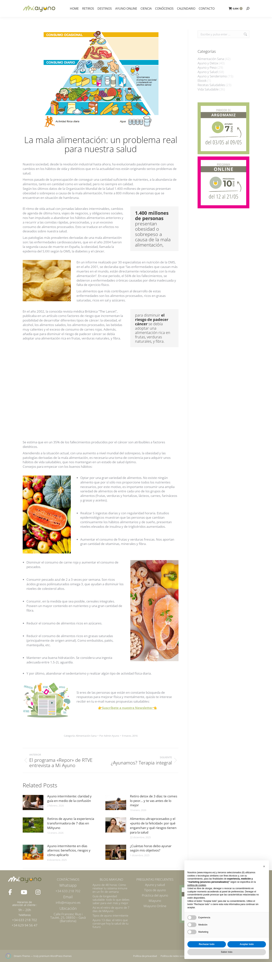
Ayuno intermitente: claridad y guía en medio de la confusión (69, 798)
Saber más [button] (227, 952)
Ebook (202, 80)
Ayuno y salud (155, 885)
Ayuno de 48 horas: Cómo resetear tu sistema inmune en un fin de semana (110, 888)
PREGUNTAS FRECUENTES (154, 879)
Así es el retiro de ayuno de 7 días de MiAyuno (111, 909)
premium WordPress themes (55, 956)
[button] (264, 866)
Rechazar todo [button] (207, 944)
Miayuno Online (155, 906)
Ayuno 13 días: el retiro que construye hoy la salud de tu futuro (110, 923)
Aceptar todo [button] (247, 944)
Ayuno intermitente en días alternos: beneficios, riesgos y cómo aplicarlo (68, 850)
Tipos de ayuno (155, 890)
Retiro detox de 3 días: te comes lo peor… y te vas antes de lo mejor (153, 800)
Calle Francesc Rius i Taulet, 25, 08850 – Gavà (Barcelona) (68, 917)
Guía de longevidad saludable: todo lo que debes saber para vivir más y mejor (111, 899)
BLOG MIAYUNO (111, 879)
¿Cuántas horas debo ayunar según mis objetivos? (151, 848)
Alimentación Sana (86, 735)
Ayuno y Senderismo (212, 76)
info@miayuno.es (68, 902)
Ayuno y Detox (208, 63)
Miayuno (155, 900)
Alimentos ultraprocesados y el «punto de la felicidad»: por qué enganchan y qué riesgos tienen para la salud (153, 825)
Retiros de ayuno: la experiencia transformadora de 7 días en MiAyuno (70, 823)
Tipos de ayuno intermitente (110, 915)
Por (109, 735)
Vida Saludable (208, 89)
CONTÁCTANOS (68, 879)
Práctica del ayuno (155, 895)
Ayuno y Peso (207, 67)
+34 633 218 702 (68, 891)
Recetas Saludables (211, 85)
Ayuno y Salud (208, 72)
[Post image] (33, 802)
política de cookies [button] (196, 885)
